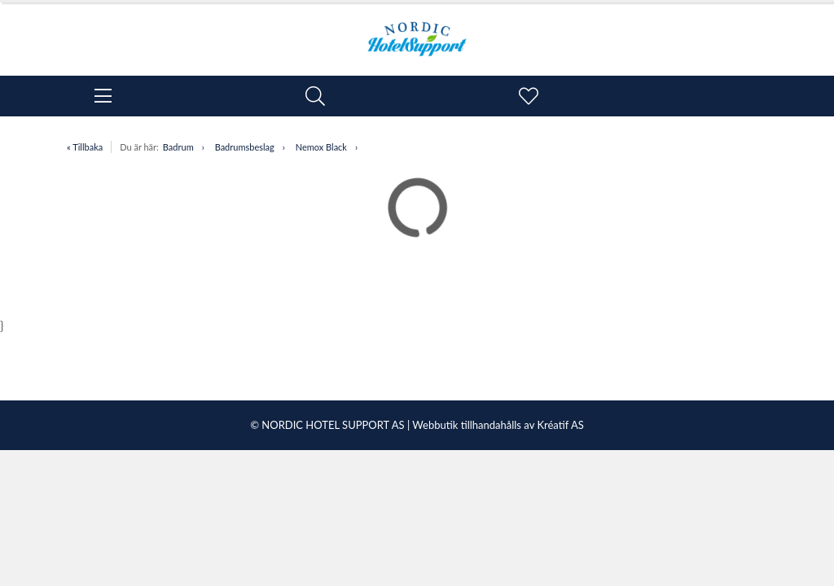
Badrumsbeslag (244, 147)
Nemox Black (321, 147)
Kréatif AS (560, 424)
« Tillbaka (85, 147)
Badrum (178, 147)
